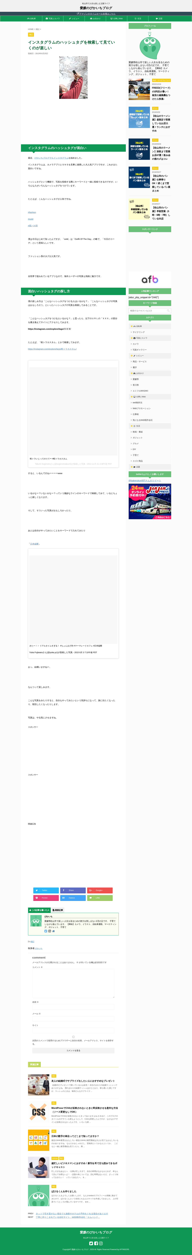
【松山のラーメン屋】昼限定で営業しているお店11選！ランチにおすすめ (161, 123)
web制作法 (137, 402)
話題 (159, 18)
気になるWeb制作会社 (143, 420)
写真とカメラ (53, 18)
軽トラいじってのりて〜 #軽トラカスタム (48, 459)
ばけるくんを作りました (63, 1191)
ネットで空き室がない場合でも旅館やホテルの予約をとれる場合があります (72, 1213)
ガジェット (138, 438)
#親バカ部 (33, 225)
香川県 (136, 385)
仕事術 (136, 414)
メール (36, 1014)
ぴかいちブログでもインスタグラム (51, 158)
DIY (134, 449)
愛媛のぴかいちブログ (96, 8)
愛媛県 (136, 379)
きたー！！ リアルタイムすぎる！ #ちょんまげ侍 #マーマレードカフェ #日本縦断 (65, 646)
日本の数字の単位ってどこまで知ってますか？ (75, 1136)
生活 (137, 18)
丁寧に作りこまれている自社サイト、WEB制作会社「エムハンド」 (68, 1217)
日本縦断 (34, 544)
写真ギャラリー (140, 350)
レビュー (74, 18)
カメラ (136, 344)
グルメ (136, 443)
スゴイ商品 (138, 461)
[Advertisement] (73, 121)
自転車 (31, 18)
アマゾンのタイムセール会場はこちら (96, 14)
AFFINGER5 (124, 1249)
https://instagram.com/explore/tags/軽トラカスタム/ (52, 349)
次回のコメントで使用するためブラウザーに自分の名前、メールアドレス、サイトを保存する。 (73, 1042)
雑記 (32, 942)
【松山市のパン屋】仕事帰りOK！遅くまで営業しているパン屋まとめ (161, 183)
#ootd (30, 219)
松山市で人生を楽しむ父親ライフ (96, 1238)
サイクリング (139, 332)
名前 (35, 1002)
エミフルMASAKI (140, 391)
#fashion (32, 212)
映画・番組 (138, 432)
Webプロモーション (142, 408)
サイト (35, 1025)
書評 (135, 367)
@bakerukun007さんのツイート (145, 480)
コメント (37, 967)
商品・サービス (140, 361)
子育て (136, 455)
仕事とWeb (116, 18)
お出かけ (95, 18)
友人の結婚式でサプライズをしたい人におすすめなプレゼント (83, 1081)
